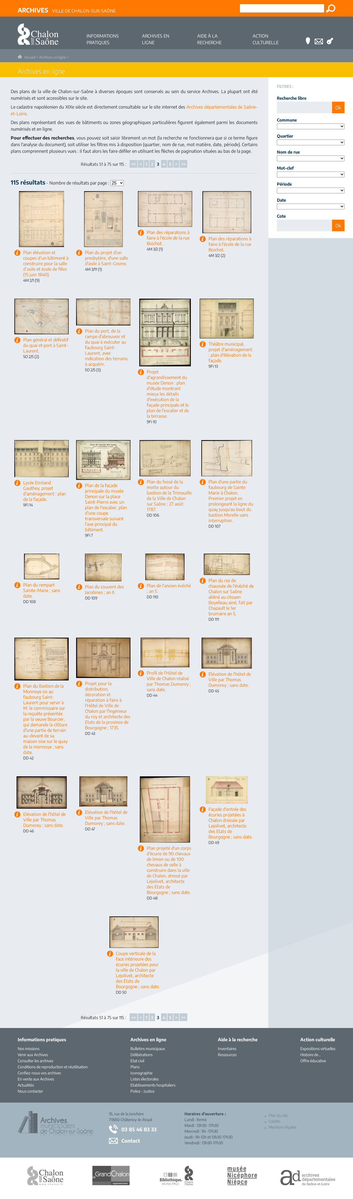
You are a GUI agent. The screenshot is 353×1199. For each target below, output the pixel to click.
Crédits (274, 1121)
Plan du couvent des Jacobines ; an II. (104, 589)
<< (133, 164)
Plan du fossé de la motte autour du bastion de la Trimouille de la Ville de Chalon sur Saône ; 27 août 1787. (169, 495)
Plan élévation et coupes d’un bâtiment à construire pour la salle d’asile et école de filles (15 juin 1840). (45, 263)
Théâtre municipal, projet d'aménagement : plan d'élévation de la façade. (230, 352)
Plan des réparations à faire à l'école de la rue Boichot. (168, 238)
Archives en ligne (52, 57)
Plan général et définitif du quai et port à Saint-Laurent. (45, 345)
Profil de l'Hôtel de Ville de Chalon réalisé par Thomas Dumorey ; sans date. (169, 681)
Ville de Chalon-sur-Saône (67, 10)
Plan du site (278, 1115)
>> (183, 164)
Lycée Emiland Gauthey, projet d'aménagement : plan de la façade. (44, 491)
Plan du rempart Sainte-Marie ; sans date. (41, 590)
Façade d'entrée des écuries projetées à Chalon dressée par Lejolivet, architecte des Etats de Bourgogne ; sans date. (230, 823)
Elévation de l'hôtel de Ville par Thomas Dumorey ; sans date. (229, 679)
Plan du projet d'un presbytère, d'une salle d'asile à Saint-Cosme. (106, 258)
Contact (130, 1140)
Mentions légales (282, 1127)
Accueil (30, 57)
